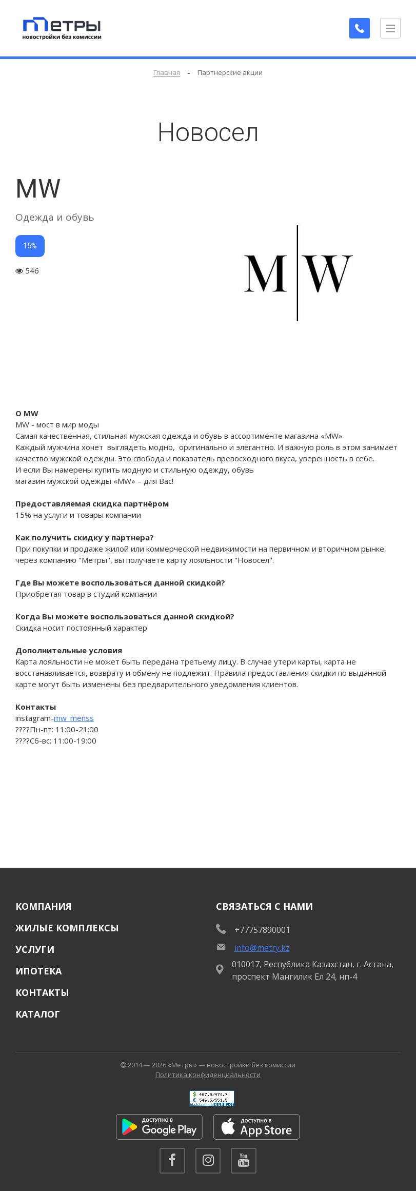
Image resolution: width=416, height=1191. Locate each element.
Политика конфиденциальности (208, 1074)
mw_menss (74, 718)
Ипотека (38, 971)
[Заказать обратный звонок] (359, 28)
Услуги (34, 949)
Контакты (42, 992)
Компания (43, 906)
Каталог (37, 1014)
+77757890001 (262, 929)
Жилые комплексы (67, 928)
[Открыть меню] (390, 28)
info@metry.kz (262, 947)
